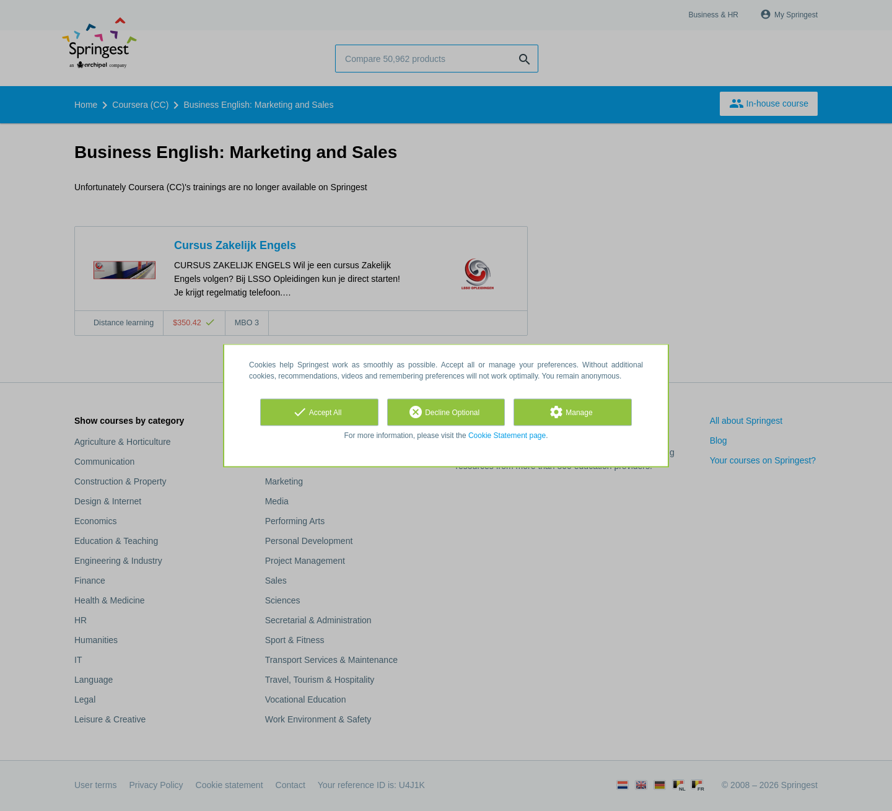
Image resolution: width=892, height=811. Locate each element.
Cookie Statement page (507, 435)
